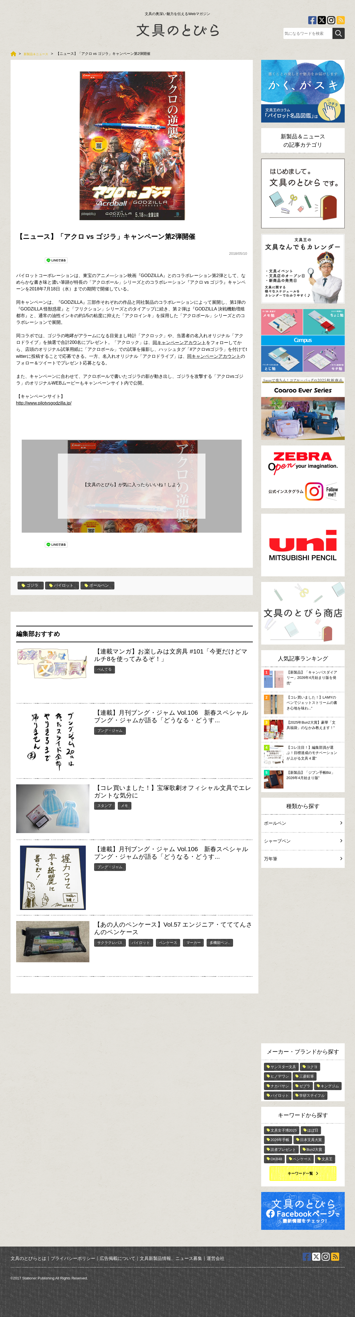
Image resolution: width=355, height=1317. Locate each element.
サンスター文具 (283, 1067)
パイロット (65, 585)
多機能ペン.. (220, 942)
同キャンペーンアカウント (214, 356)
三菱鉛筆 (306, 1076)
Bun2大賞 (314, 1149)
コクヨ (312, 1067)
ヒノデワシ (280, 1076)
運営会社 (215, 1258)
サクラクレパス (110, 942)
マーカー (193, 942)
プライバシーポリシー (73, 1258)
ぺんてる (104, 669)
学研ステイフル (312, 1095)
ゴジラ (31, 585)
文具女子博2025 (284, 1130)
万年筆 (303, 858)
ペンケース (168, 942)
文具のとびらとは (28, 1258)
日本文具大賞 (311, 1140)
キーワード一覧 (300, 1173)
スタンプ (104, 805)
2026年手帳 (280, 1140)
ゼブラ (304, 1086)
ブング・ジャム (110, 730)
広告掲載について (117, 1258)
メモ (124, 805)
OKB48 (276, 1159)
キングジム (330, 1086)
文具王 (327, 1159)
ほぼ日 (312, 1130)
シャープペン (303, 841)
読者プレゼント (283, 1149)
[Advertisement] (303, 957)
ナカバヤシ (280, 1086)
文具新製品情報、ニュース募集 (171, 1258)
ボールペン (104, 585)
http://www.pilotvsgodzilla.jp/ (44, 403)
